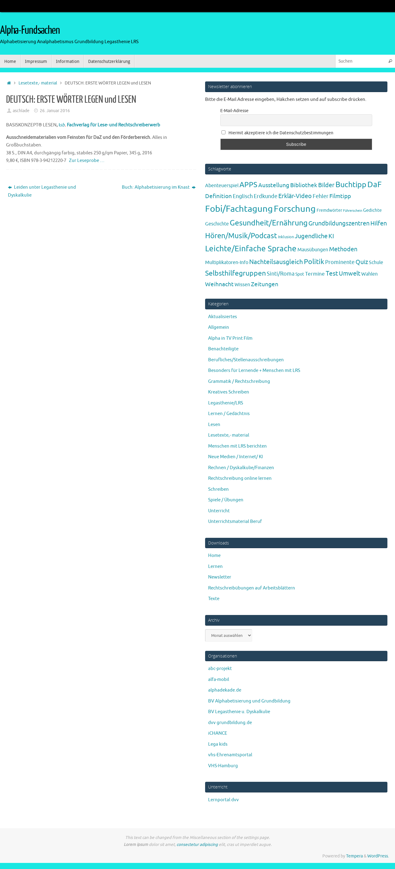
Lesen (214, 425)
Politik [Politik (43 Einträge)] (314, 261)
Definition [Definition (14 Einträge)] (218, 196)
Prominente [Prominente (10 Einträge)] (340, 262)
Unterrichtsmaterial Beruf (235, 521)
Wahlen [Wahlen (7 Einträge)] (369, 274)
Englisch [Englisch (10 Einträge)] (243, 196)
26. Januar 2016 (55, 110)
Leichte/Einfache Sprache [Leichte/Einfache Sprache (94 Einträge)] (251, 249)
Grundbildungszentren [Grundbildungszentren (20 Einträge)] (338, 223)
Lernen (215, 566)
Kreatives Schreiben (228, 392)
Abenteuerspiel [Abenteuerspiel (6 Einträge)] (222, 186)
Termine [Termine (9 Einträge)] (315, 273)
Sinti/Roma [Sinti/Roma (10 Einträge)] (280, 273)
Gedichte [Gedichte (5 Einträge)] (372, 210)
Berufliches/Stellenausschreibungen (246, 360)
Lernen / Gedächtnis (229, 414)
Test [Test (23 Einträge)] (332, 273)
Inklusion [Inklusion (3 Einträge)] (286, 236)
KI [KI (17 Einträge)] (331, 236)
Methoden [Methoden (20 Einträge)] (343, 249)
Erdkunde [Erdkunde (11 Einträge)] (265, 196)
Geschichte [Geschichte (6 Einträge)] (217, 224)
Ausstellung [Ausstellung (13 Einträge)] (273, 185)
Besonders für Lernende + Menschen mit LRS (254, 370)
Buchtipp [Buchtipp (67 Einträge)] (350, 185)
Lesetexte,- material (38, 83)
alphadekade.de (224, 690)
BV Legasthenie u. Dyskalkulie (239, 712)
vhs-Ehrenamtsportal (230, 755)
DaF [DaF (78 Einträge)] (374, 185)
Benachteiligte (223, 349)
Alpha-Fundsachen (30, 30)
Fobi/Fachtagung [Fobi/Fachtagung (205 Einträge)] (239, 209)
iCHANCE (217, 733)
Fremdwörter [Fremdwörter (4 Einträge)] (329, 210)
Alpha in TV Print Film (230, 338)
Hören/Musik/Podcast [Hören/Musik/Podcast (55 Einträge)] (241, 235)
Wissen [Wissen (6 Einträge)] (242, 285)
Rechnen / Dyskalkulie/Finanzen (241, 468)
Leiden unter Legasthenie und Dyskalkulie (42, 191)
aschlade (21, 110)
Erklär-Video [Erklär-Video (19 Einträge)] (295, 196)
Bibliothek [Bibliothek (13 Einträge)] (303, 185)
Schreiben (218, 489)
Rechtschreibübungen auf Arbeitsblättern (251, 588)
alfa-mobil (218, 679)
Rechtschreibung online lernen (240, 478)
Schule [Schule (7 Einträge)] (376, 262)
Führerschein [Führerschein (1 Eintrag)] (352, 211)
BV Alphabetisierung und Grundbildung (249, 701)
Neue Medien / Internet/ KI (235, 457)
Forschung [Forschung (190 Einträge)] (295, 209)
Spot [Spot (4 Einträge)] (299, 274)
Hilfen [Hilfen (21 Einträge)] (378, 223)
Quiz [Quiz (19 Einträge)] (361, 262)
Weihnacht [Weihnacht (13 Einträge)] (219, 284)
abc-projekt (220, 669)
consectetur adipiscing (197, 844)
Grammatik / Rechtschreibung (239, 381)
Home (214, 555)
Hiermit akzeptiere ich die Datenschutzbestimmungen (277, 133)
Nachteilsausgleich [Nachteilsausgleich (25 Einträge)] (276, 262)
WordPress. (378, 856)
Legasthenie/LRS (225, 403)
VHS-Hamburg (223, 766)
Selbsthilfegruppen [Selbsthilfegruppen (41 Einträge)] (235, 273)
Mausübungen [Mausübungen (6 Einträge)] (312, 250)
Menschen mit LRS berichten (237, 446)
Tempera (354, 856)
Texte (213, 599)
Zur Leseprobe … (87, 160)
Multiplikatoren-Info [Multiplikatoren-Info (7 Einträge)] (226, 262)
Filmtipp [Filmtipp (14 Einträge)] (340, 196)
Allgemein (218, 327)
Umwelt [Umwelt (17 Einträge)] (349, 273)
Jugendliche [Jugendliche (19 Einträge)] (311, 236)
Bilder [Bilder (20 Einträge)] (326, 185)
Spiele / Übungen (225, 500)
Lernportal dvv (223, 800)
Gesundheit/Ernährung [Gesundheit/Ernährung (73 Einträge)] (268, 223)
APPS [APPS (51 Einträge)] (248, 184)
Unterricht (219, 511)
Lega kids (218, 744)
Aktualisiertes (222, 317)
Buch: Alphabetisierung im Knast (159, 187)
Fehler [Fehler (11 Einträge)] (320, 196)
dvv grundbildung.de (230, 723)
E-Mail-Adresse (234, 110)
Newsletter (219, 577)
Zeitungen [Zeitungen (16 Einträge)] (264, 284)
